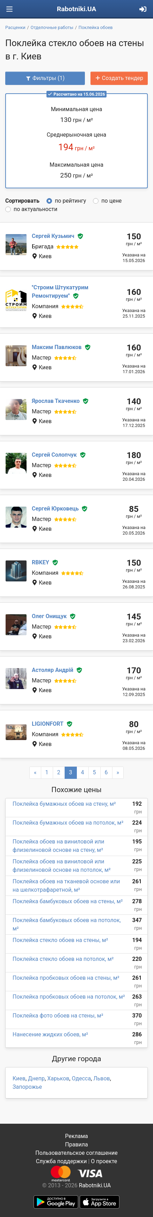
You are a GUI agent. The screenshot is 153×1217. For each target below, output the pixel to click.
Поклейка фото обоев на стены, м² (58, 1015)
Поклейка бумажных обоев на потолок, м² (68, 822)
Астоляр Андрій (52, 670)
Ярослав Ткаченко (56, 401)
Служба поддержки (61, 1161)
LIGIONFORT (48, 723)
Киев (19, 1078)
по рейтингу (70, 200)
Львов (101, 1078)
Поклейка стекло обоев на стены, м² (60, 940)
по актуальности (35, 209)
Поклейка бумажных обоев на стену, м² (64, 804)
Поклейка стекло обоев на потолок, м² (63, 959)
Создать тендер (119, 78)
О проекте (104, 1161)
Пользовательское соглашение (76, 1153)
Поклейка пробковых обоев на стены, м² (66, 978)
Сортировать (22, 200)
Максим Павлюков (57, 347)
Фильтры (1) (45, 78)
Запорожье (27, 1087)
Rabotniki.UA (76, 9)
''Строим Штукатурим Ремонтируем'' (60, 291)
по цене (111, 200)
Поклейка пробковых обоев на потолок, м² (69, 996)
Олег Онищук (49, 616)
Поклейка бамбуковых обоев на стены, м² (68, 901)
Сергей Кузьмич (53, 236)
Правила (76, 1144)
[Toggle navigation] (9, 9)
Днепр (36, 1078)
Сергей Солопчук (54, 454)
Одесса (81, 1078)
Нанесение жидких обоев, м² (50, 1034)
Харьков (58, 1078)
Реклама (76, 1136)
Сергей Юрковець (55, 508)
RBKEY (40, 562)
